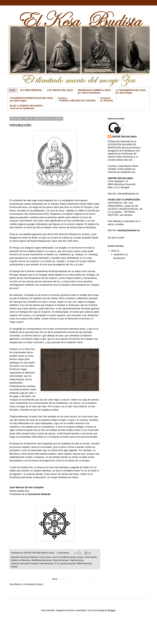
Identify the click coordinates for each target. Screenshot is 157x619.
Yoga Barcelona (76, 560)
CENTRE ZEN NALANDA (124, 136)
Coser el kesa (45, 557)
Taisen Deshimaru (60, 560)
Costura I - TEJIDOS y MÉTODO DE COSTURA (77, 99)
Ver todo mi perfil (116, 237)
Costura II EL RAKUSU (106, 99)
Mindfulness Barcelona (42, 560)
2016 (114, 251)
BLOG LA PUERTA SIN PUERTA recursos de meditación (26, 107)
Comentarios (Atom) (33, 584)
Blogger (112, 610)
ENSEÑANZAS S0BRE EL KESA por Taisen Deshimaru (94, 91)
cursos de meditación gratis (64, 557)
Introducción (20, 125)
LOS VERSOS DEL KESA (60, 90)
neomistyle (81, 610)
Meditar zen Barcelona (21, 560)
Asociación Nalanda (39, 494)
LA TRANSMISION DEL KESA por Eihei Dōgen (131, 91)
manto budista (90, 557)
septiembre (119, 254)
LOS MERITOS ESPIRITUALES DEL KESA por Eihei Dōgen (31, 99)
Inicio (12, 90)
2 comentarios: (63, 553)
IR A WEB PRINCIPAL (31, 90)
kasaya (80, 557)
